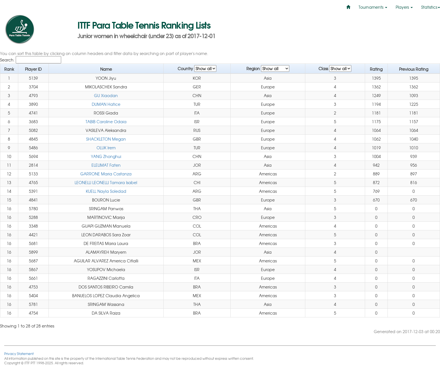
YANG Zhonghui (106, 156)
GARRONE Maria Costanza (106, 174)
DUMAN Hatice (106, 104)
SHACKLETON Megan (106, 139)
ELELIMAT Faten (106, 165)
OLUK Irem (106, 147)
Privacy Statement (19, 353)
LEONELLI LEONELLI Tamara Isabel (106, 182)
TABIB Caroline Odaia (106, 121)
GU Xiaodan (106, 95)
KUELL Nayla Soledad (106, 191)
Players (404, 7)
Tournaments (373, 7)
